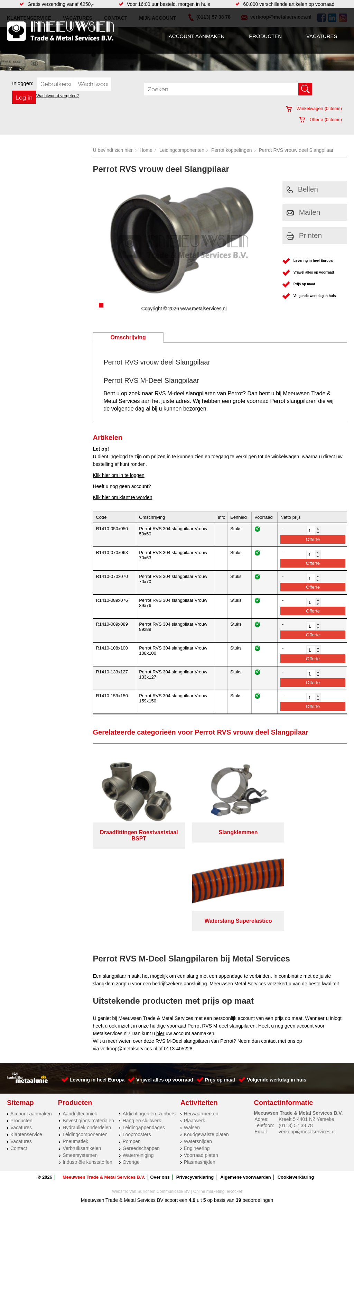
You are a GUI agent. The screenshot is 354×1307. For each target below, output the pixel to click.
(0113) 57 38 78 (296, 1035)
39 (238, 1109)
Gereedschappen (141, 1057)
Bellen (302, 189)
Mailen (303, 212)
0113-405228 (178, 958)
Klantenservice (26, 1044)
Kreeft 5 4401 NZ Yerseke (306, 1028)
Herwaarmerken (201, 1023)
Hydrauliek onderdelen (87, 1037)
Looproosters (137, 1044)
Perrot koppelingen (231, 150)
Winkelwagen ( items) (314, 108)
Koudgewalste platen (206, 1044)
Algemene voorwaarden (245, 1086)
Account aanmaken (196, 36)
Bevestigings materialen (88, 1030)
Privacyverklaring (195, 1086)
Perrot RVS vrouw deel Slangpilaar (296, 150)
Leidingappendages (144, 1037)
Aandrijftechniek (80, 1023)
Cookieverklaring (296, 1086)
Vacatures (321, 36)
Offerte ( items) (320, 119)
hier (160, 943)
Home (146, 150)
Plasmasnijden (199, 1071)
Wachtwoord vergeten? (57, 95)
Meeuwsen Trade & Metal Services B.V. (104, 1086)
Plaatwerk (194, 1030)
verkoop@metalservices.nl (128, 958)
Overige (131, 1071)
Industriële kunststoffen (87, 1071)
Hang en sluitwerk (142, 1030)
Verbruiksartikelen (82, 1057)
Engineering (197, 1057)
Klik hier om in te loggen (118, 475)
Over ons (160, 1086)
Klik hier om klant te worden (122, 497)
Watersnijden (198, 1050)
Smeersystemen (80, 1064)
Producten (265, 36)
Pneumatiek (75, 1050)
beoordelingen (257, 1109)
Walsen (192, 1037)
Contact (18, 1057)
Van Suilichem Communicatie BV (159, 1100)
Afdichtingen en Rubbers (149, 1023)
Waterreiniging (138, 1064)
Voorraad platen (201, 1064)
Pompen (132, 1050)
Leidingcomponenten (181, 150)
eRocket (234, 1100)
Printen (304, 235)
